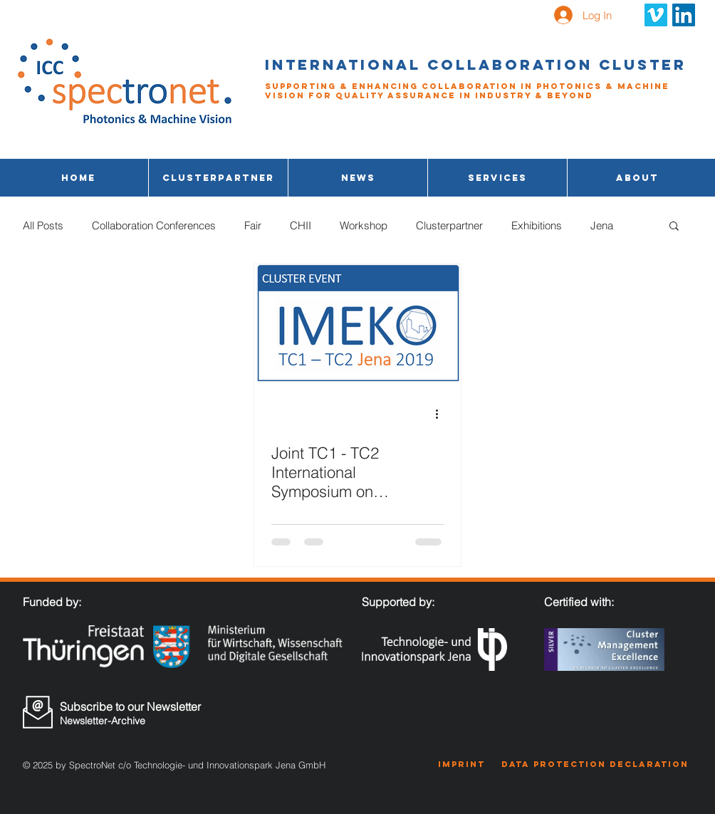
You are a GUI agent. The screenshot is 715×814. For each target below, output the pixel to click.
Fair (252, 225)
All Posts (43, 225)
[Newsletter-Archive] (134, 721)
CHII (300, 225)
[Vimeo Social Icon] (655, 15)
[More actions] (441, 413)
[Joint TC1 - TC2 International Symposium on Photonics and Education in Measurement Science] (357, 323)
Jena (601, 225)
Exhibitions (536, 225)
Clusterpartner (449, 225)
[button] (497, 178)
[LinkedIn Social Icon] (683, 15)
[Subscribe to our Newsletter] (135, 706)
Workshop (363, 225)
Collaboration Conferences (154, 225)
